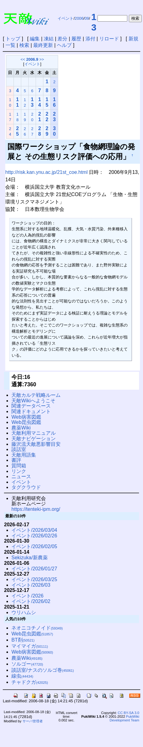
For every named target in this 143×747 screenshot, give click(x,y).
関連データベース (31, 405)
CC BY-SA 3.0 (128, 713)
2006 (79, 18)
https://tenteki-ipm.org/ (35, 509)
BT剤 (22, 639)
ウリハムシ (23, 612)
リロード (109, 38)
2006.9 (32, 59)
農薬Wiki (20, 427)
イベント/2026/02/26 (34, 535)
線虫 (22, 676)
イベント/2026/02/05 (34, 546)
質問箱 (18, 465)
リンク (18, 471)
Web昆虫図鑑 (26, 422)
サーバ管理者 (32, 721)
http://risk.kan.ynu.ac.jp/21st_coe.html (46, 172)
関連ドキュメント (31, 411)
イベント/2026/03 (30, 585)
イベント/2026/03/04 (34, 530)
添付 (90, 38)
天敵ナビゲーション (33, 438)
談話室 (18, 449)
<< (23, 59)
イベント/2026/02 (30, 601)
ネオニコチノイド (37, 627)
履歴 (76, 38)
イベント (65, 18)
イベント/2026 (27, 595)
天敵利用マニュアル (33, 433)
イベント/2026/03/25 (34, 579)
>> (41, 59)
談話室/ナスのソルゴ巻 (42, 670)
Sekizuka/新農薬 (29, 557)
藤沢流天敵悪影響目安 (36, 444)
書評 (16, 460)
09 (87, 18)
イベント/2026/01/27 (34, 568)
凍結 (49, 38)
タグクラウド (26, 487)
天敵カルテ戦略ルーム (36, 395)
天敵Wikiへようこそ (33, 400)
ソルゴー (27, 664)
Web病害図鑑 (26, 417)
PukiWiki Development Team (124, 718)
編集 (35, 38)
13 (94, 22)
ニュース (21, 476)
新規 (133, 38)
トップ (13, 38)
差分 (62, 38)
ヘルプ (64, 45)
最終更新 (43, 45)
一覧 (10, 45)
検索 (24, 45)
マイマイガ (29, 646)
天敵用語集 (23, 455)
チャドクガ (29, 682)
